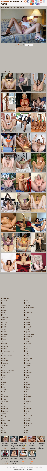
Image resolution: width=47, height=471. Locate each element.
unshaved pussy (30, 416)
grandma (4, 401)
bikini (3, 327)
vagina (27, 420)
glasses (4, 399)
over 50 (27, 348)
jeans (3, 428)
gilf (2, 394)
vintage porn (28, 423)
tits (25, 413)
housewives (5, 420)
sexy (26, 382)
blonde (4, 332)
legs (26, 300)
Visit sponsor (28, 45)
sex (26, 380)
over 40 (27, 346)
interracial (4, 425)
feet (3, 387)
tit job (26, 411)
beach (3, 315)
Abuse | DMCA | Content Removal (14, 467)
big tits (3, 324)
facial (3, 382)
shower (27, 387)
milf (26, 310)
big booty (4, 322)
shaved (27, 384)
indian (3, 423)
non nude (27, 327)
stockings (27, 401)
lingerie (27, 305)
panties (27, 356)
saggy (26, 375)
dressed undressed (7, 370)
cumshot (4, 363)
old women (28, 336)
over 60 (27, 351)
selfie (26, 377)
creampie (4, 360)
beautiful (4, 317)
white (26, 428)
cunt (3, 365)
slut (26, 394)
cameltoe (4, 346)
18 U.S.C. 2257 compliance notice (33, 467)
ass (3, 308)
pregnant (27, 363)
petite (26, 360)
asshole (4, 310)
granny (4, 404)
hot (2, 418)
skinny (27, 392)
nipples (27, 324)
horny (3, 416)
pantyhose (28, 358)
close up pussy (6, 356)
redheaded (28, 372)
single (26, 389)
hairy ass (4, 408)
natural (27, 322)
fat (2, 384)
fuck (3, 392)
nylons (27, 332)
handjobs (4, 411)
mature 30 (28, 344)
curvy (3, 368)
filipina (3, 389)
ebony (3, 375)
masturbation (29, 308)
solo (26, 399)
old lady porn (29, 334)
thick (26, 406)
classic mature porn (7, 351)
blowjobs (4, 334)
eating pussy (5, 372)
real (26, 370)
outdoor (27, 341)
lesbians (27, 303)
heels (3, 413)
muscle (27, 320)
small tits (27, 396)
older (26, 339)
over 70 (27, 353)
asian (3, 305)
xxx (26, 432)
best (3, 320)
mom (26, 317)
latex (3, 430)
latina (3, 432)
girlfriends (4, 396)
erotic (3, 377)
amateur (4, 300)
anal (3, 303)
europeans (5, 380)
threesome (28, 408)
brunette (4, 344)
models (27, 315)
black (3, 329)
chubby (4, 348)
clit (2, 353)
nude (26, 329)
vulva (26, 425)
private (27, 365)
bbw (3, 312)
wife (26, 430)
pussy (26, 368)
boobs (3, 336)
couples (4, 358)
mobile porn (28, 312)
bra (2, 341)
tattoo (26, 404)
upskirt (27, 418)
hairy (3, 406)
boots (3, 339)
